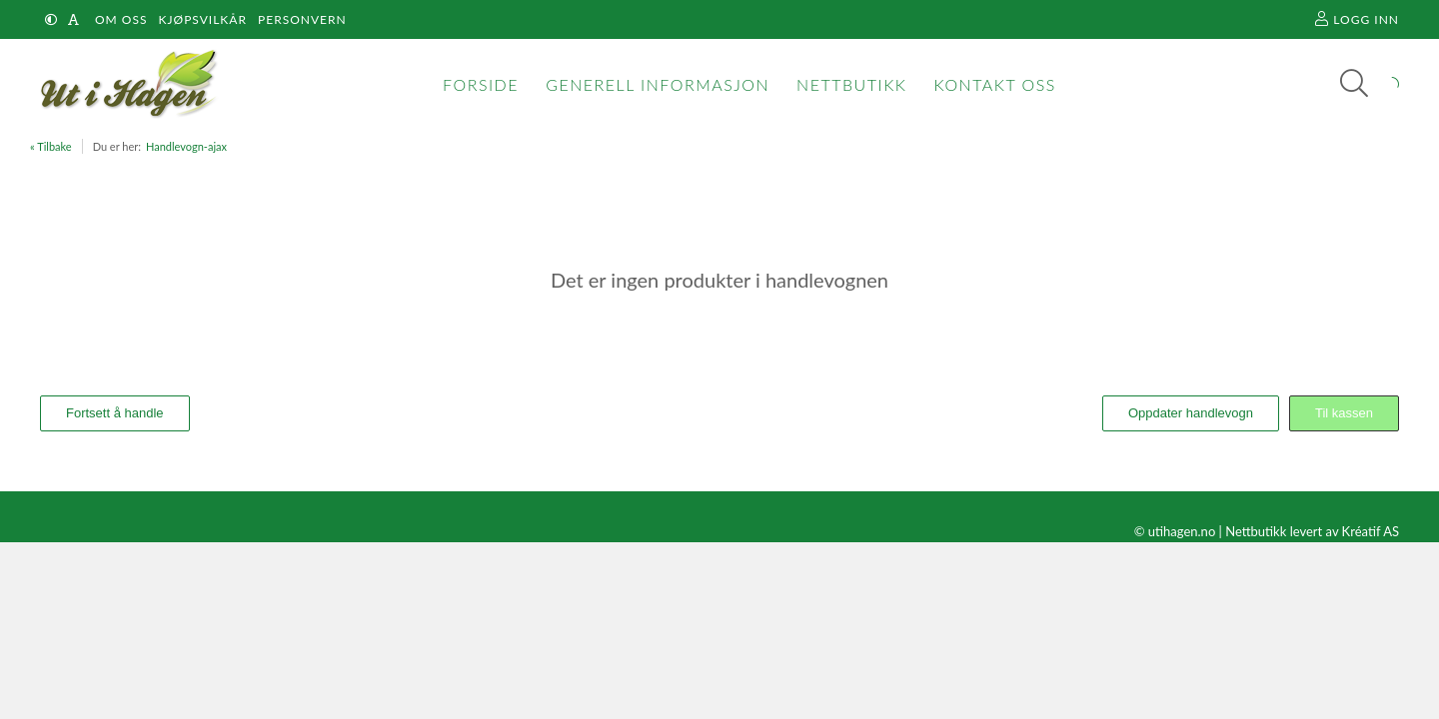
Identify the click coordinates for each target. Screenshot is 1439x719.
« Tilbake (51, 146)
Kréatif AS (1370, 531)
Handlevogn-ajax (186, 146)
